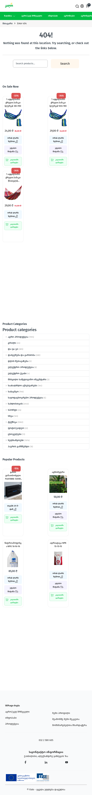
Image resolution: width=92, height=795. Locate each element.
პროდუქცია (12, 723)
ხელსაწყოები (13, 440)
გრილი (9, 343)
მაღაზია (8, 16)
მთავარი (8, 23)
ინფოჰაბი (53, 16)
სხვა (8, 416)
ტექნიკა (10, 422)
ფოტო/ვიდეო (13, 428)
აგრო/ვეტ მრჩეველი (31, 16)
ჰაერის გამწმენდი (16, 446)
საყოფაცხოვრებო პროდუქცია (23, 397)
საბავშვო (11, 391)
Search (77, 6)
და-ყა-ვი (10, 349)
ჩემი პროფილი (61, 713)
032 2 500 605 (46, 740)
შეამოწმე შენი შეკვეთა (65, 719)
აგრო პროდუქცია (15, 336)
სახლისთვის (12, 403)
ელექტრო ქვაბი (15, 373)
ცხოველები (12, 434)
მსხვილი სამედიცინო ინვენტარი (24, 379)
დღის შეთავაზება (15, 361)
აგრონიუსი (69, 16)
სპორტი (10, 410)
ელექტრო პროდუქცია (18, 367)
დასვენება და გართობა (19, 355)
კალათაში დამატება (14, 161)
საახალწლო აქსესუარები (20, 385)
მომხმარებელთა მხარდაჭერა (69, 725)
